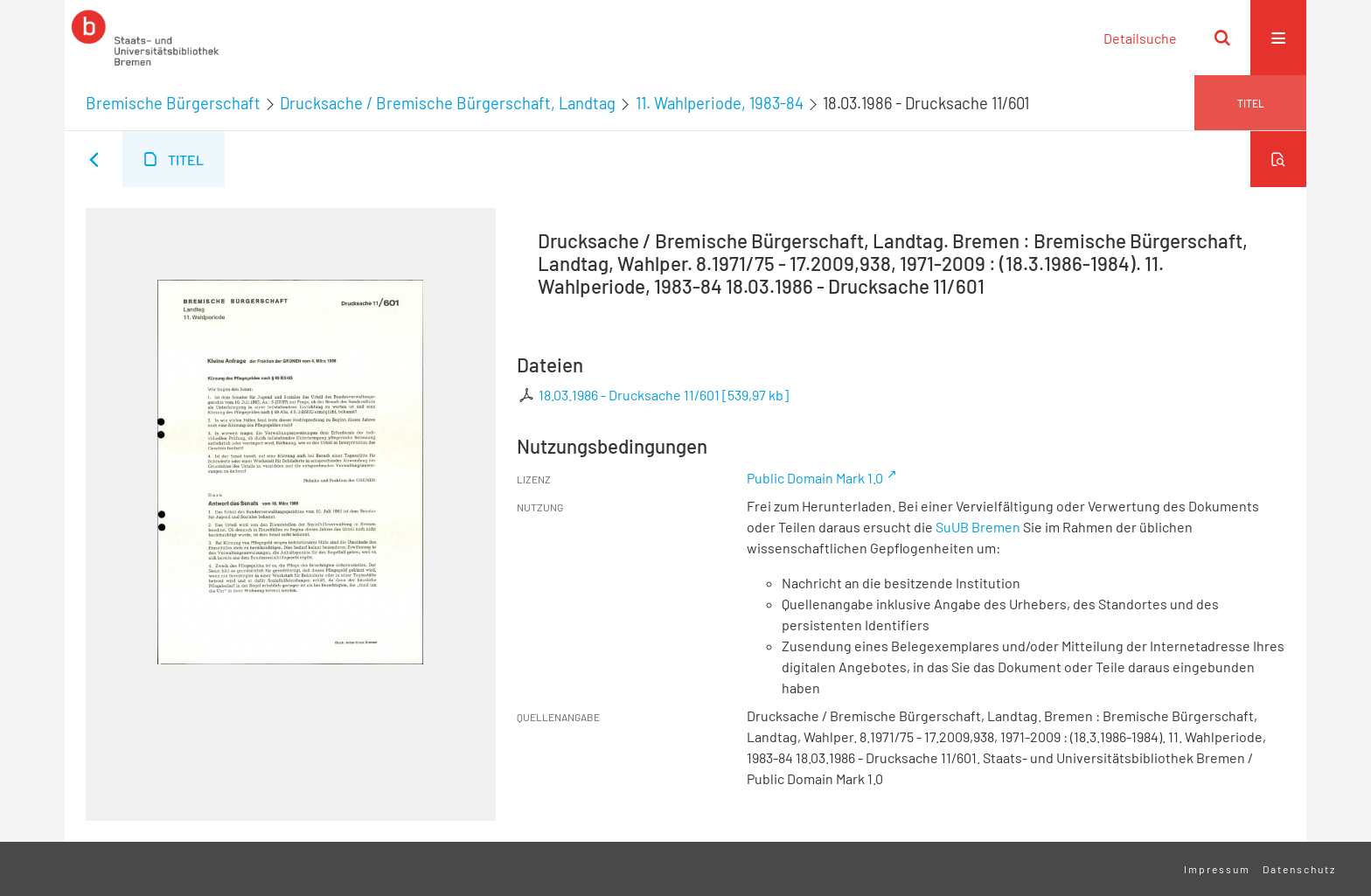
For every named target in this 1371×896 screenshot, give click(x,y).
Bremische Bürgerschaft (173, 103)
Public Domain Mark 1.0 (815, 477)
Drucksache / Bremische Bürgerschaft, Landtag (448, 103)
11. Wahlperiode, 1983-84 (720, 103)
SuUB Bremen (978, 526)
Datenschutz (1299, 869)
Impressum (1217, 869)
